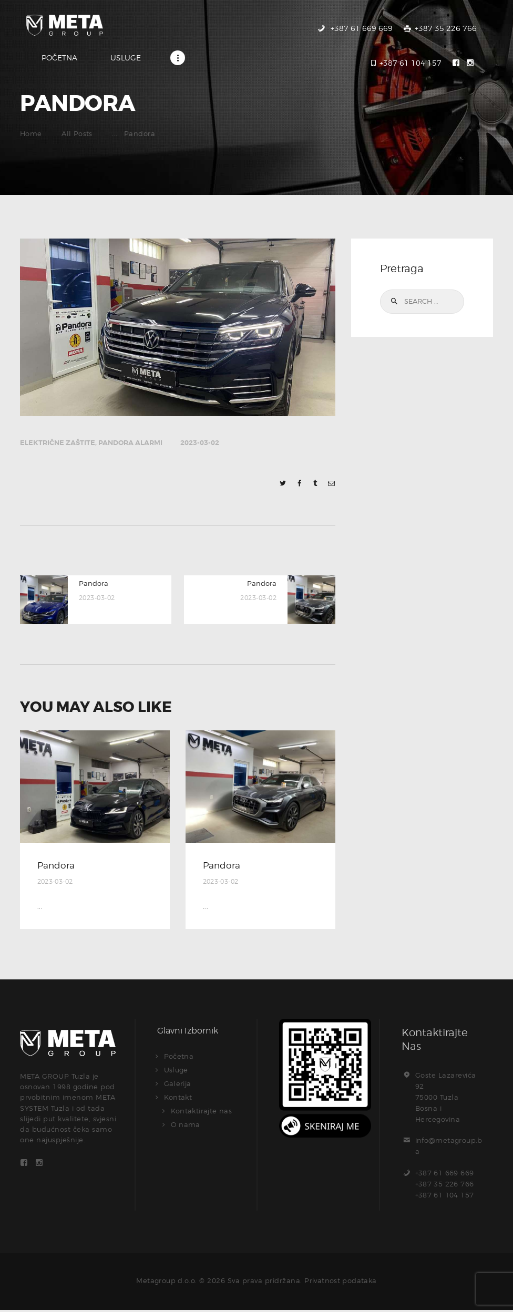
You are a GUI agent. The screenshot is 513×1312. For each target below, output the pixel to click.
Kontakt (178, 1099)
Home (31, 135)
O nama (186, 1126)
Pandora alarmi (130, 444)
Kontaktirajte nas (202, 1113)
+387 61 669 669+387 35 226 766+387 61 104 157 (445, 1186)
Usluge (176, 1072)
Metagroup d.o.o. (166, 1283)
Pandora (56, 867)
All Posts (78, 135)
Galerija (178, 1085)
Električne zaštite (57, 444)
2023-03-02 (199, 444)
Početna (179, 1058)
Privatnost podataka (341, 1283)
